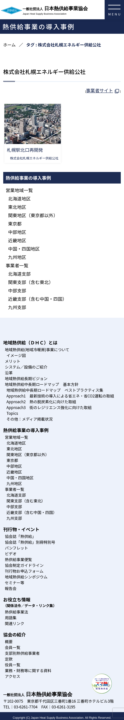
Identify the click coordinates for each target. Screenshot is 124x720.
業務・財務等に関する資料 (28, 670)
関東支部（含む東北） (30, 282)
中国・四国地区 (24, 248)
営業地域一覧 (19, 190)
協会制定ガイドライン (24, 565)
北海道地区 (19, 198)
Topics (12, 413)
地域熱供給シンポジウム (26, 577)
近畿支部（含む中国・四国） (37, 299)
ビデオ (10, 553)
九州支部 (17, 307)
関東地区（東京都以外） (33, 215)
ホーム (9, 45)
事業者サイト (99, 90)
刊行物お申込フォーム (24, 571)
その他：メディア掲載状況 (29, 419)
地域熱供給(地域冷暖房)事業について (37, 349)
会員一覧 (12, 647)
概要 (9, 641)
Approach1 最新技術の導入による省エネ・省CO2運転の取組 (60, 396)
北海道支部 (19, 273)
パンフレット (16, 548)
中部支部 (17, 290)
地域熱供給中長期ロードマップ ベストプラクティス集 (54, 390)
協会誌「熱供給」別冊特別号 (30, 542)
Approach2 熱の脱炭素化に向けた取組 (41, 401)
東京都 (15, 223)
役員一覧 (12, 664)
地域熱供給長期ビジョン (26, 378)
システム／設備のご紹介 (26, 367)
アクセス (12, 676)
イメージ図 (16, 355)
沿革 (9, 372)
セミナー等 (14, 582)
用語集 (10, 617)
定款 (9, 659)
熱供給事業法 (16, 612)
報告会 (10, 588)
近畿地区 (17, 240)
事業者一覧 (17, 265)
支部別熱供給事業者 (22, 653)
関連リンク (14, 623)
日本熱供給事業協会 (73, 11)
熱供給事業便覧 (18, 559)
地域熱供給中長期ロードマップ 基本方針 (41, 384)
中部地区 (17, 232)
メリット (12, 361)
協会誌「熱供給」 (20, 536)
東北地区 (17, 207)
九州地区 (17, 257)
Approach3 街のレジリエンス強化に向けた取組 (49, 407)
